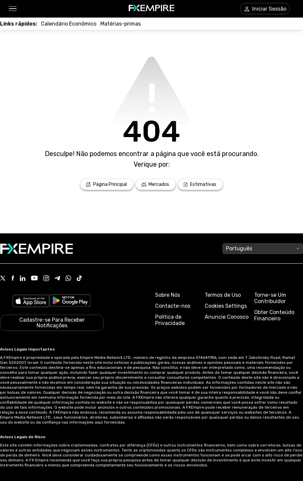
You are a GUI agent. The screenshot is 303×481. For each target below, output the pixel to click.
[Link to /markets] (155, 184)
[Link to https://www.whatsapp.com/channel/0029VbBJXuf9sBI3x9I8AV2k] (68, 278)
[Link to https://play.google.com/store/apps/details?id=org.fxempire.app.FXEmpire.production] (70, 301)
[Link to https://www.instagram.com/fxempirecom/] (46, 278)
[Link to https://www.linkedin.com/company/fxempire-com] (23, 278)
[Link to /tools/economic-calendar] (68, 24)
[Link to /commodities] (120, 24)
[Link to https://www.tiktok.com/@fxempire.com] (79, 278)
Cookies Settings (226, 306)
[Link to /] (106, 184)
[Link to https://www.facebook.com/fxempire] (12, 278)
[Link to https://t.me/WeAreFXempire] (57, 279)
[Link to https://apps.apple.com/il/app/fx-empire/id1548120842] (31, 301)
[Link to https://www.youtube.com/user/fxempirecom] (34, 279)
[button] (12, 9)
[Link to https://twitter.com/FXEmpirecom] (3, 279)
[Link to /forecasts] (200, 184)
